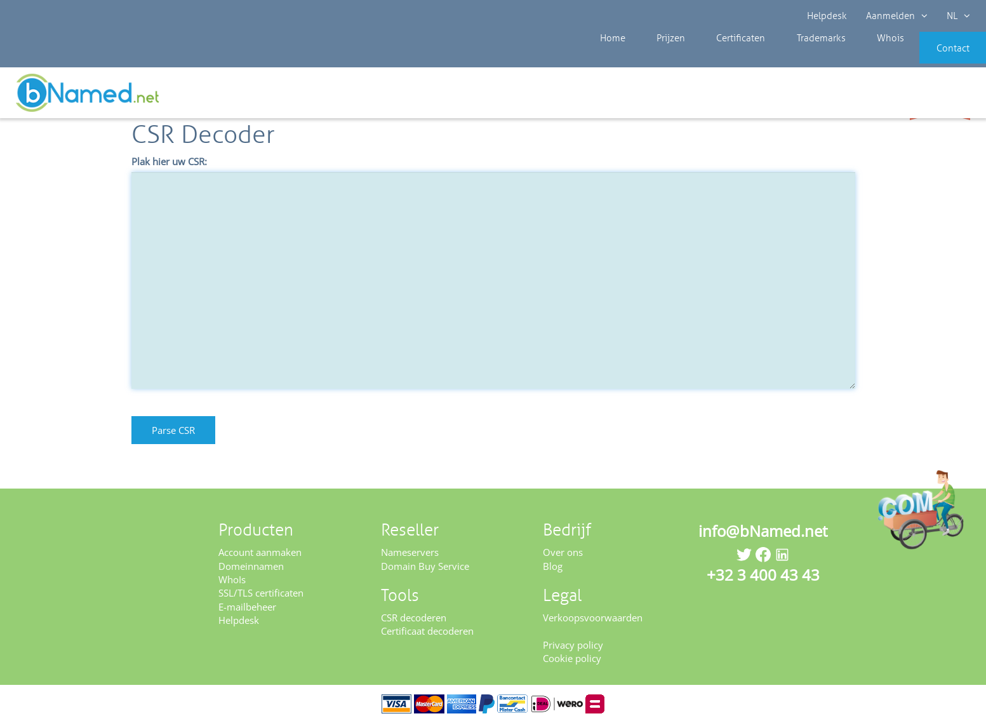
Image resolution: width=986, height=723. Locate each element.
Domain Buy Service (425, 566)
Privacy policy (573, 645)
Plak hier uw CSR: (169, 161)
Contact (933, 57)
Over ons (563, 552)
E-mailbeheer (247, 606)
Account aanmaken (260, 552)
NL (958, 16)
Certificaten (715, 57)
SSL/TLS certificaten (260, 592)
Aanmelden (897, 16)
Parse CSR (173, 430)
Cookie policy (572, 658)
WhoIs (232, 579)
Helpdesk (827, 16)
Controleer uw (940, 96)
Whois (846, 57)
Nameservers (410, 552)
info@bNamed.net (763, 530)
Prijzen (655, 57)
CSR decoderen (413, 617)
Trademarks (786, 57)
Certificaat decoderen (427, 631)
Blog (553, 566)
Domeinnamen (251, 566)
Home (606, 57)
